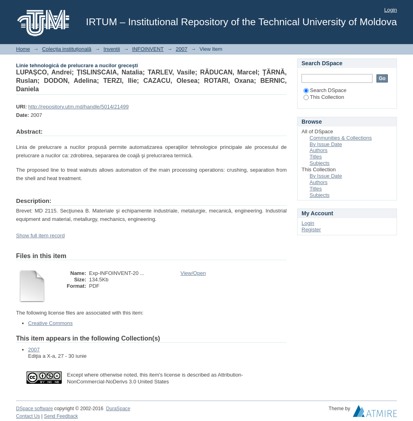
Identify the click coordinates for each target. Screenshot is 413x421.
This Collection (324, 97)
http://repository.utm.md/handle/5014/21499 (78, 107)
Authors (319, 150)
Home (23, 49)
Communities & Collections (341, 138)
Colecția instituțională (66, 49)
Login (390, 10)
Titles (316, 157)
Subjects (320, 163)
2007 (181, 49)
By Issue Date (326, 144)
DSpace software (34, 408)
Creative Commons (50, 323)
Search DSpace (325, 90)
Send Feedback (61, 416)
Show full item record (40, 236)
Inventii (111, 49)
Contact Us (28, 416)
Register (311, 230)
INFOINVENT (148, 49)
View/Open (193, 273)
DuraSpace (118, 408)
